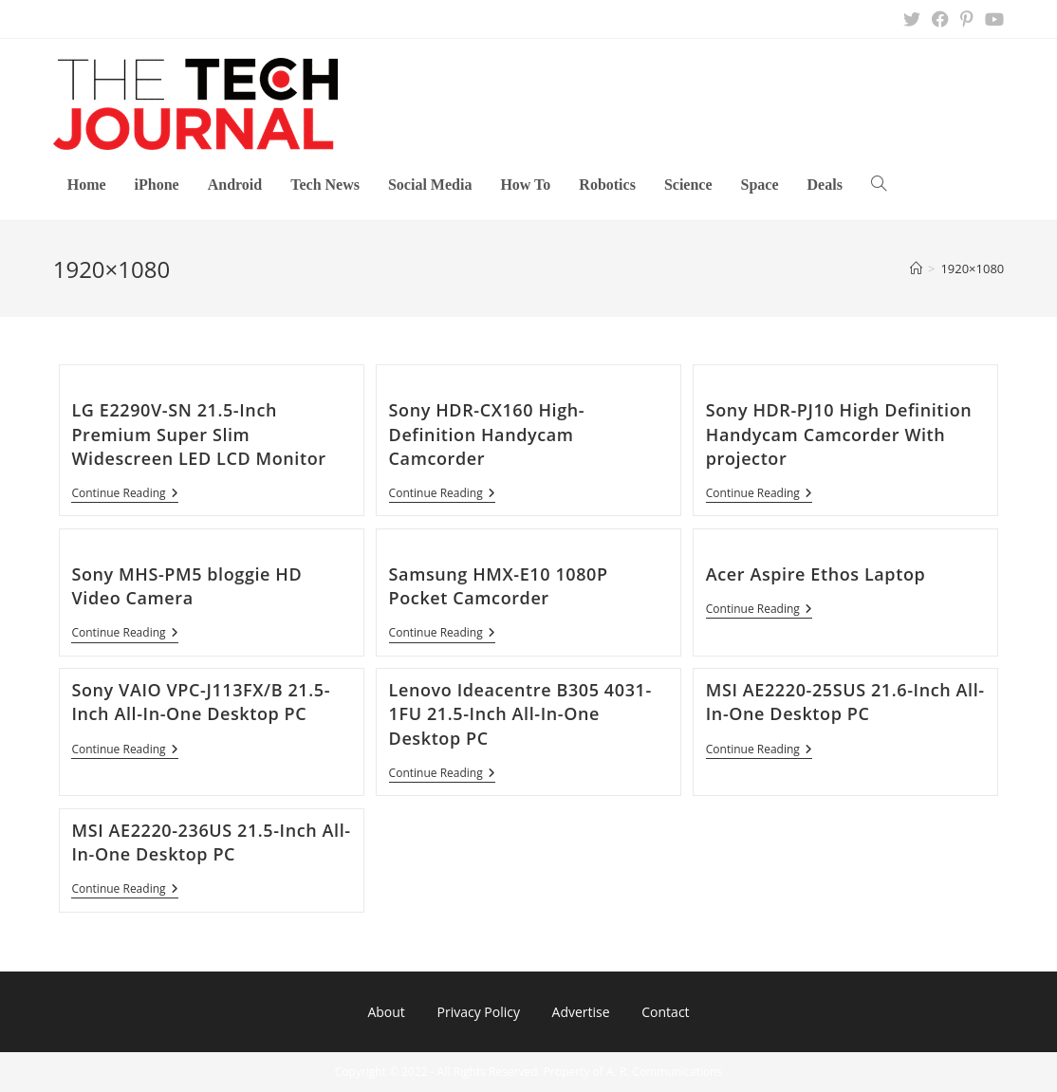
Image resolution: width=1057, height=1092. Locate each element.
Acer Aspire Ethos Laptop (816, 574)
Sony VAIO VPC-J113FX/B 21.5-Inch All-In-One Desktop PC (200, 701)
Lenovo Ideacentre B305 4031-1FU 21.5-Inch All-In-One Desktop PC (520, 713)
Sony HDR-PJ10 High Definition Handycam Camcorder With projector (839, 433)
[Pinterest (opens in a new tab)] (967, 18)
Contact (665, 1012)
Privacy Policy (477, 1012)
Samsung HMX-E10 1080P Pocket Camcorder (498, 586)
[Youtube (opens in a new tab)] (991, 18)
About (385, 1012)
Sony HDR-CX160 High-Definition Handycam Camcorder (487, 433)
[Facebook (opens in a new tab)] (940, 18)
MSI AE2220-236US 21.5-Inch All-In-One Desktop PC (210, 842)
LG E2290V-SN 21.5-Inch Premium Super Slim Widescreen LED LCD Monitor (198, 433)
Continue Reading (124, 495)
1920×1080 (972, 268)
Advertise (581, 1012)
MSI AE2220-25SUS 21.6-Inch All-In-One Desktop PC (845, 701)
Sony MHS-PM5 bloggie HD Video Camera (186, 586)
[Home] (916, 268)
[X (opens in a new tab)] (912, 18)
